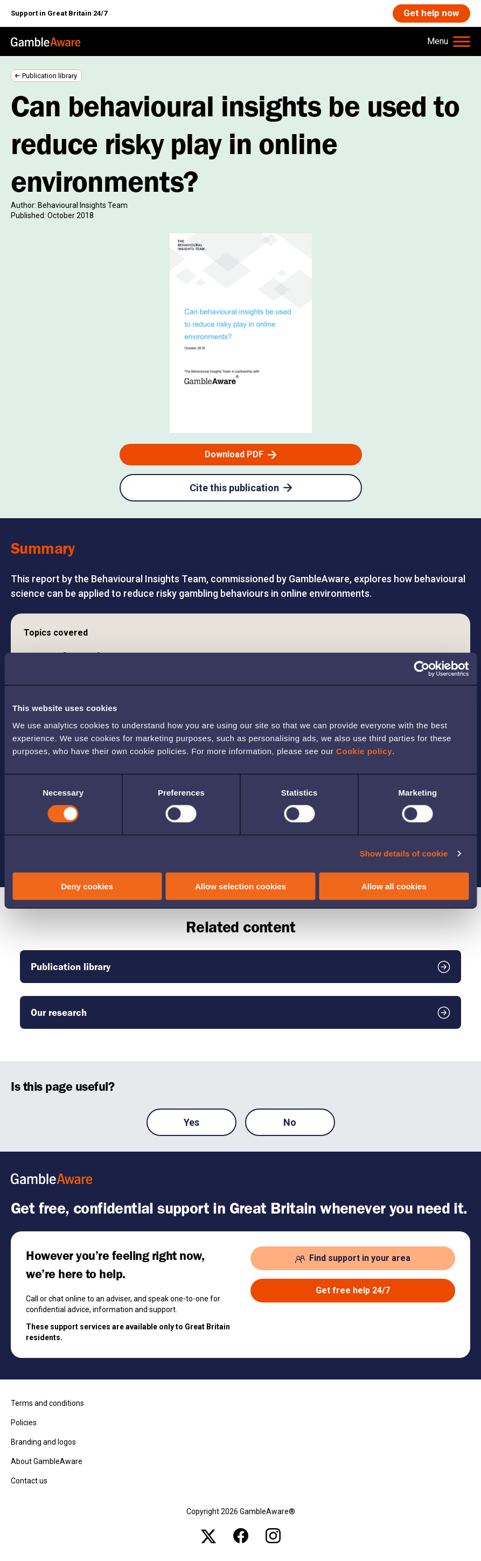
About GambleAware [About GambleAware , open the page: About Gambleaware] (46, 1462)
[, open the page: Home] (46, 42)
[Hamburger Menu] (448, 42)
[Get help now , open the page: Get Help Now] (430, 13)
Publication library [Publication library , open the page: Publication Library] (49, 76)
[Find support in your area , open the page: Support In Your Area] (353, 1259)
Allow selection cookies (240, 885)
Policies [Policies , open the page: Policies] (24, 1423)
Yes (191, 1122)
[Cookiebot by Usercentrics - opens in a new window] (421, 669)
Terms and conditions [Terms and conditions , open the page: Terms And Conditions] (47, 1404)
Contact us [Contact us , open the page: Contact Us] (29, 1482)
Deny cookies (87, 885)
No (289, 1122)
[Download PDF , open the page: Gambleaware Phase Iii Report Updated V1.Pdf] (241, 455)
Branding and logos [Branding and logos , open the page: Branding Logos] (43, 1443)
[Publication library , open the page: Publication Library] (240, 967)
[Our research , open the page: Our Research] (240, 1012)
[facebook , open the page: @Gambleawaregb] (240, 1536)
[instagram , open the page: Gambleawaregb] (273, 1536)
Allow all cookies (394, 885)
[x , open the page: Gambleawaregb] (208, 1536)
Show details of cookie (404, 853)
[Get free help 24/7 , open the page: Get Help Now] (353, 1292)
